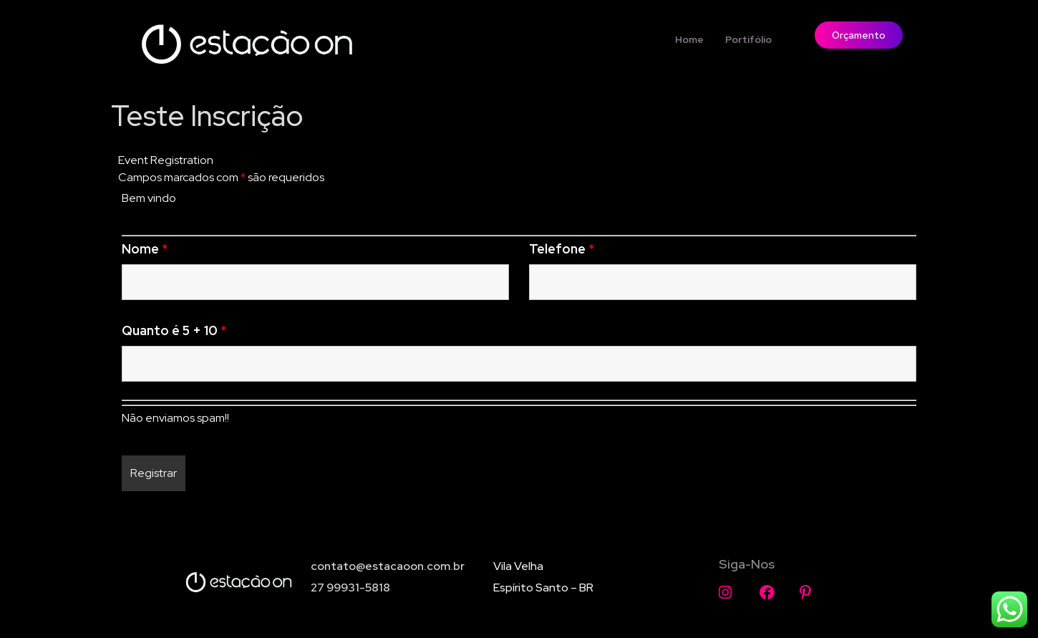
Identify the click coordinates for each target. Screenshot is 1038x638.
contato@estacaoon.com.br (388, 566)
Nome (145, 249)
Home (689, 39)
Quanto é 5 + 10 (174, 331)
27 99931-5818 (350, 587)
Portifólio (748, 39)
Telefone (561, 249)
